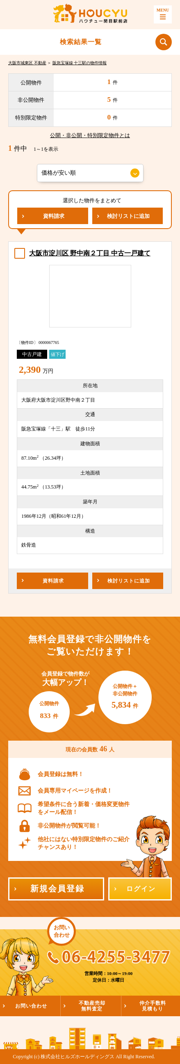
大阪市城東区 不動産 (27, 63)
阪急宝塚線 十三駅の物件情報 (79, 63)
